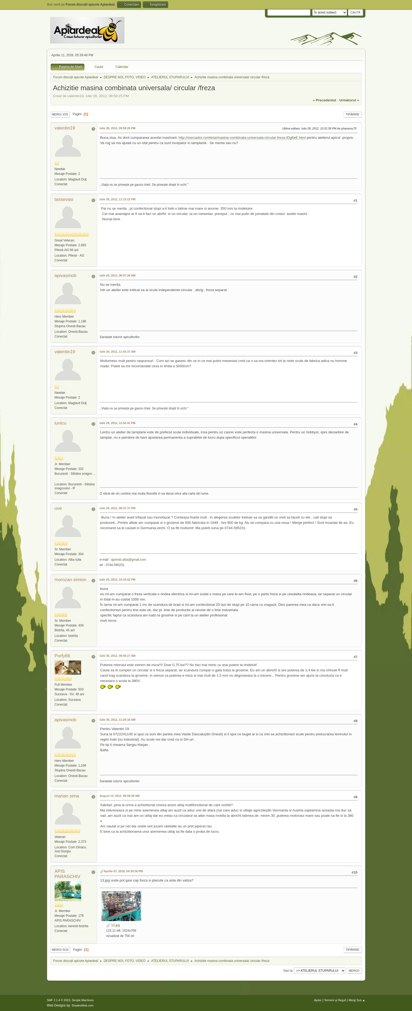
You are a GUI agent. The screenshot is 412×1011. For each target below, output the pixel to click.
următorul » (349, 100)
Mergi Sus (60, 949)
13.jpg (113, 925)
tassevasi (64, 199)
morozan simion (70, 579)
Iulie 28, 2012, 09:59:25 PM (118, 128)
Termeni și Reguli (335, 1000)
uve (58, 508)
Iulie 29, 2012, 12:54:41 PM (118, 423)
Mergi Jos (60, 114)
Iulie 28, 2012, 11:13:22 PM (118, 199)
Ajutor (318, 1000)
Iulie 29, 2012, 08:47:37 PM (118, 508)
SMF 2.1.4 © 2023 (58, 1000)
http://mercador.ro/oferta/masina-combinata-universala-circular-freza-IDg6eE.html (242, 138)
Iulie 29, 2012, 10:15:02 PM (118, 579)
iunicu (60, 423)
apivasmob (65, 275)
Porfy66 (62, 655)
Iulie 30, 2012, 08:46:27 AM (118, 655)
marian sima (67, 795)
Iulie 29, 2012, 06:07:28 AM (118, 275)
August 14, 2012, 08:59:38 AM (120, 795)
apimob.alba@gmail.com (128, 559)
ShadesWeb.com (82, 1005)
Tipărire (352, 114)
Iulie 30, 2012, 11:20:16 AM (118, 719)
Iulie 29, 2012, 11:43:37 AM (118, 351)
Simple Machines (83, 1000)
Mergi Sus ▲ (357, 1000)
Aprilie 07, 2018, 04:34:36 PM (123, 871)
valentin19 (65, 128)
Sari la (287, 970)
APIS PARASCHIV (67, 874)
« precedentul (324, 100)
